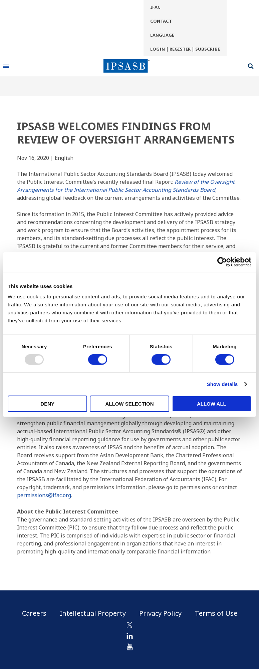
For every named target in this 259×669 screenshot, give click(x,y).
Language (162, 35)
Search (251, 66)
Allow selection (129, 404)
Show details (222, 384)
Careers (34, 613)
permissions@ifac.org (44, 495)
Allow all (211, 404)
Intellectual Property (93, 613)
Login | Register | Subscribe (185, 49)
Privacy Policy (160, 613)
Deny (47, 404)
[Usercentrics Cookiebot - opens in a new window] (222, 262)
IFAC (155, 7)
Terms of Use (216, 613)
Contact (161, 21)
